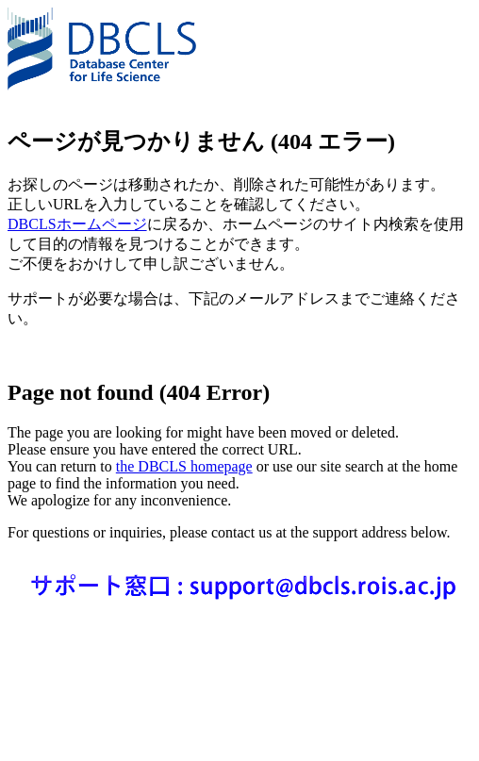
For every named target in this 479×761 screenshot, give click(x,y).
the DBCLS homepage (184, 466)
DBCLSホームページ (77, 224)
